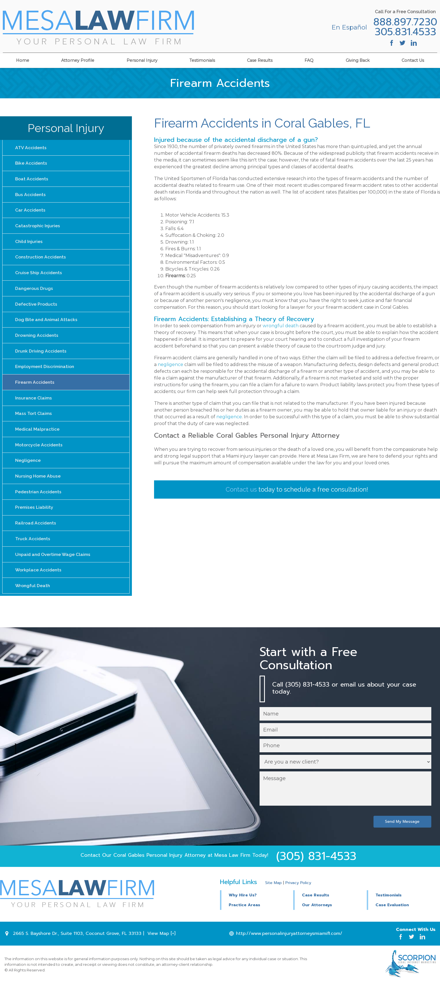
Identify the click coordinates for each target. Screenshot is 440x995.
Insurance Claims (33, 403)
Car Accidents (30, 211)
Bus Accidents (31, 195)
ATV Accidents (31, 147)
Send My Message (402, 832)
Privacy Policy (298, 894)
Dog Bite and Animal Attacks (47, 323)
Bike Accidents (31, 163)
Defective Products (36, 307)
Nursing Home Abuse (38, 484)
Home (22, 59)
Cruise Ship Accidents (39, 275)
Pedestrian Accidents (39, 500)
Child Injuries (29, 243)
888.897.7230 (404, 22)
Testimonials (202, 59)
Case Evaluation (392, 916)
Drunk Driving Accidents (41, 355)
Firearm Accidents (35, 387)
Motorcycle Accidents (39, 452)
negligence (170, 364)
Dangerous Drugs (34, 291)
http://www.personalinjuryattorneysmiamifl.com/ (289, 944)
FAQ (308, 59)
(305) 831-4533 (316, 867)
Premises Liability (34, 516)
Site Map (273, 894)
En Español (347, 27)
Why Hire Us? (243, 906)
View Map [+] (161, 944)
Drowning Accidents (37, 339)
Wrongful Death (33, 596)
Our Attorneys (317, 916)
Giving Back (358, 59)
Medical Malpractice (37, 436)
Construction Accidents (41, 259)
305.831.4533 (403, 32)
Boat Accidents (32, 179)
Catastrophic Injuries (38, 227)
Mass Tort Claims (33, 419)
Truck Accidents (33, 548)
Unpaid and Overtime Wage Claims (53, 564)
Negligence (28, 468)
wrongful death (281, 325)
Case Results (259, 59)
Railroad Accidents (36, 532)
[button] (330, 905)
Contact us (241, 489)
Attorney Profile (77, 59)
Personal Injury (142, 59)
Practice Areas (244, 916)
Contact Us (413, 59)
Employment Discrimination (45, 371)
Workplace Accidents (38, 580)
